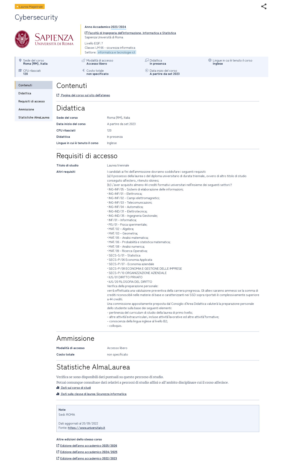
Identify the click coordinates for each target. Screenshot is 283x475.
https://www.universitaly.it (86, 427)
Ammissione (26, 109)
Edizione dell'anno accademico (86, 445)
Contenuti (25, 85)
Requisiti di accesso (31, 101)
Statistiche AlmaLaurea (33, 117)
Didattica (24, 93)
